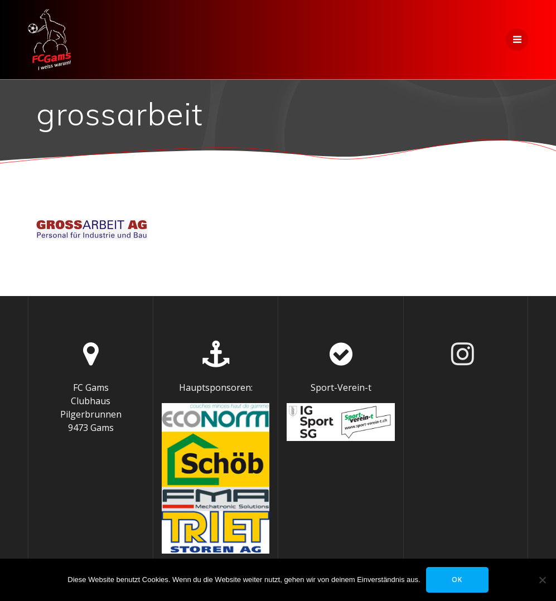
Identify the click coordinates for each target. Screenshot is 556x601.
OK (457, 579)
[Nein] (542, 579)
